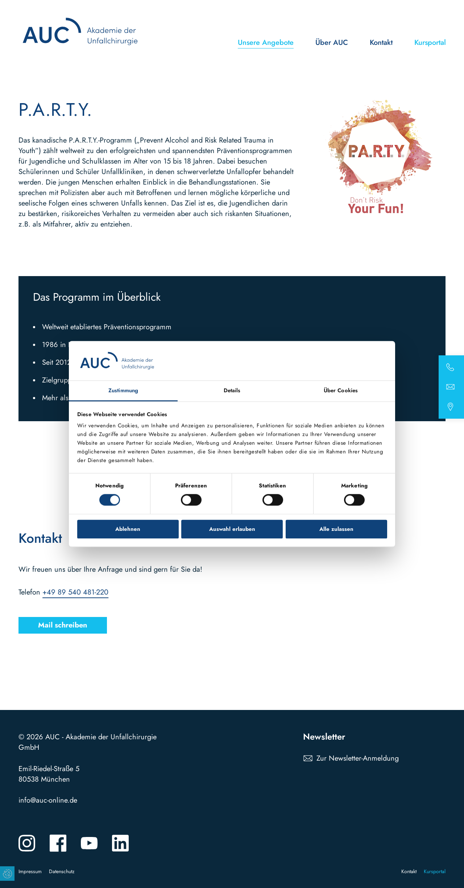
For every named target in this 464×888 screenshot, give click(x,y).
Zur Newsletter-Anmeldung (357, 758)
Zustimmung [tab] (123, 390)
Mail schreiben (62, 625)
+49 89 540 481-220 (75, 592)
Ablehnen (127, 529)
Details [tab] (232, 390)
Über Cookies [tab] (341, 390)
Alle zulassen (336, 529)
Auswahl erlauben (232, 529)
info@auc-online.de (47, 800)
